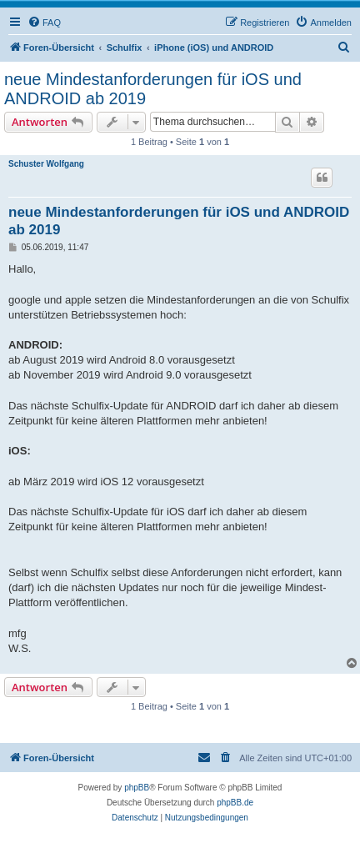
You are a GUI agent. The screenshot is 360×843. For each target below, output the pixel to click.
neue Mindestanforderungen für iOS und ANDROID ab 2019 (153, 89)
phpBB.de (235, 802)
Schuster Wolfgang (46, 163)
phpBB (136, 787)
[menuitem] (44, 23)
